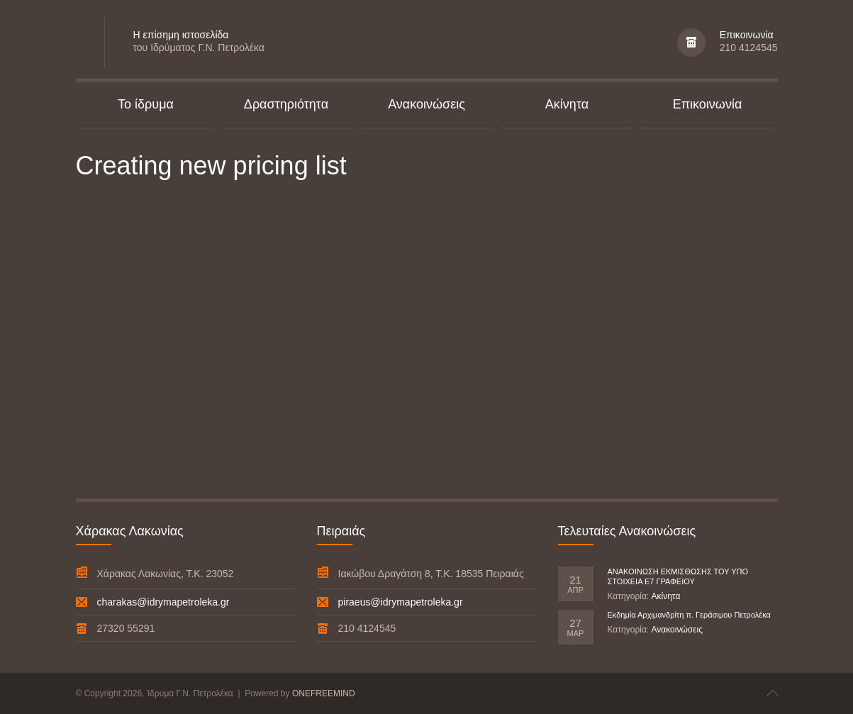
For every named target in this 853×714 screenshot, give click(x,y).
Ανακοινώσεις (677, 630)
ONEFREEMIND (323, 693)
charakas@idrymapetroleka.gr (163, 602)
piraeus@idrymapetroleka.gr (400, 602)
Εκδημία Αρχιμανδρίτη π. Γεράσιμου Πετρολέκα (689, 614)
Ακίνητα (665, 596)
